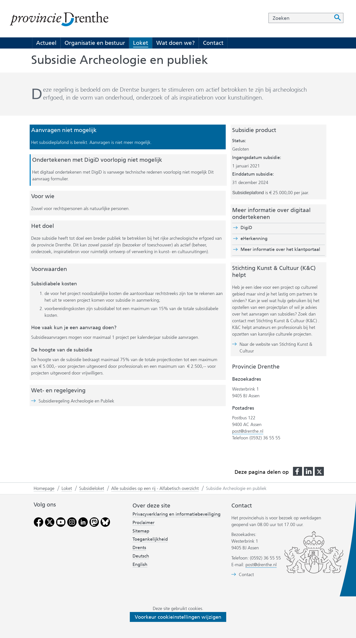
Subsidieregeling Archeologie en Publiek (76, 401)
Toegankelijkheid (150, 539)
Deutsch (141, 556)
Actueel (46, 42)
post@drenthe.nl (247, 431)
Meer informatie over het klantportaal (280, 249)
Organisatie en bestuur (95, 42)
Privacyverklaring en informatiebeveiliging (177, 514)
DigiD (246, 227)
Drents (139, 547)
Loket (140, 42)
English (140, 564)
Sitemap (141, 531)
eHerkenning (254, 238)
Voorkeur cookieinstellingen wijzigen (178, 617)
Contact (213, 42)
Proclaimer (144, 522)
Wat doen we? (175, 42)
